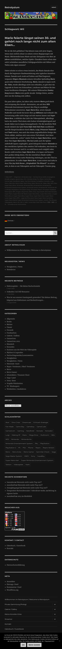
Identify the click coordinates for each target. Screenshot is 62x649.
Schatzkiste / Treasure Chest (18, 375)
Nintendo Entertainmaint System (19, 443)
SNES (30, 191)
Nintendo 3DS (28, 185)
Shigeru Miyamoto (22, 191)
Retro (9, 369)
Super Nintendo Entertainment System (30, 200)
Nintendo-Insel (27, 177)
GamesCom (11, 338)
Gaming (20, 431)
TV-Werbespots (13, 386)
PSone (30, 448)
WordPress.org (12, 590)
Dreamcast (26, 422)
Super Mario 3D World (20, 194)
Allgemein (17, 177)
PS (19, 448)
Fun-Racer (40, 179)
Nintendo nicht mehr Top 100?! (29, 482)
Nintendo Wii (43, 187)
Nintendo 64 (38, 185)
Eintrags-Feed (12, 584)
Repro (38, 448)
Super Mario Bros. (34, 194)
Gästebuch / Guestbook (16, 546)
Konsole (47, 181)
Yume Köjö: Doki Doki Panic (37, 202)
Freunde (10, 330)
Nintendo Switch (32, 187)
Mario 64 (12, 183)
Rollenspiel (8, 191)
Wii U (22, 202)
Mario (6, 183)
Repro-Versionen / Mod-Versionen (21, 367)
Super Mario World (11, 200)
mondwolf (11, 485)
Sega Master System (14, 456)
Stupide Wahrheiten (15, 383)
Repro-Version (48, 448)
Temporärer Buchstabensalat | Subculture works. (26, 491)
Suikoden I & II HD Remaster (18, 292)
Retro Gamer (12, 372)
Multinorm (44, 435)
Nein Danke (34, 645)
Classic (9, 327)
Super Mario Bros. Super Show (23, 196)
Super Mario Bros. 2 (46, 194)
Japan (22, 181)
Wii (18, 202)
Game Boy (47, 179)
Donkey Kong (31, 179)
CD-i (25, 179)
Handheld (16, 181)
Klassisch (10, 344)
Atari (7, 422)
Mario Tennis (36, 183)
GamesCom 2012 (13, 341)
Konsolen (10, 347)
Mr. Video (43, 183)
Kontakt (10, 548)
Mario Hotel (19, 183)
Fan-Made (10, 427)
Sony (34, 191)
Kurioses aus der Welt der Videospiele (21, 350)
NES (52, 183)
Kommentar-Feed (14, 587)
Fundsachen (11, 333)
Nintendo (20, 185)
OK (23, 645)
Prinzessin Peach (36, 189)
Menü (54, 7)
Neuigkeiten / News (14, 267)
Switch (46, 200)
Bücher (9, 324)
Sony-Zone (11, 381)
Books (9, 322)
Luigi (52, 181)
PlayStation (15, 189)
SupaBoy (41, 456)
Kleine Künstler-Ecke (13, 614)
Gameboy (30, 427)
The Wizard (52, 200)
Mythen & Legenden (15, 352)
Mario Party (27, 183)
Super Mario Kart (39, 196)
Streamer (8, 619)
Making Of (16, 435)
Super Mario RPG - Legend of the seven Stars (23, 198)
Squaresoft (40, 191)
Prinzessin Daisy (25, 189)
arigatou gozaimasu (16, 179)
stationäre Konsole (51, 191)
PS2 (24, 448)
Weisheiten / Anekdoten (16, 389)
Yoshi (26, 202)
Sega (54, 452)
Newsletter (11, 270)
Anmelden (11, 581)
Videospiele (8, 202)
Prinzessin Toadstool (49, 189)
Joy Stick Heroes (30, 181)
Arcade (7, 179)
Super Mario (9, 194)
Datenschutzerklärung (16, 565)
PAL (36, 443)
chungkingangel (13, 488)
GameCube (8, 181)
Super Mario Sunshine (45, 198)
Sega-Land (11, 378)
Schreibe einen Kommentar (17, 204)
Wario (15, 202)
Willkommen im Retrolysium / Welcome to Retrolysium (29, 250)
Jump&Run (40, 181)
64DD (45, 177)
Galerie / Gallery (13, 336)
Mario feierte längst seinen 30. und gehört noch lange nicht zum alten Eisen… (30, 41)
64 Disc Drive (37, 177)
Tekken (8, 465)
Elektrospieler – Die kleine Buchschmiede (23, 286)
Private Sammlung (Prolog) (15, 604)
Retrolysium (12, 7)
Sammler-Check (42, 452)
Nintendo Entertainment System (15, 187)
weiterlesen (9, 172)
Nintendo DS (47, 185)
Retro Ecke (16, 452)
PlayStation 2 (11, 448)
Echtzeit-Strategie (40, 422)
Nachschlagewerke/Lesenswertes (20, 355)
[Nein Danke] (59, 641)
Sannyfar (10, 482)
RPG (14, 191)
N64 (48, 183)
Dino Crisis (16, 422)
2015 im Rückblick (25, 496)
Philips (8, 189)
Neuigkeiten (12, 358)
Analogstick (51, 177)
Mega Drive (33, 435)
